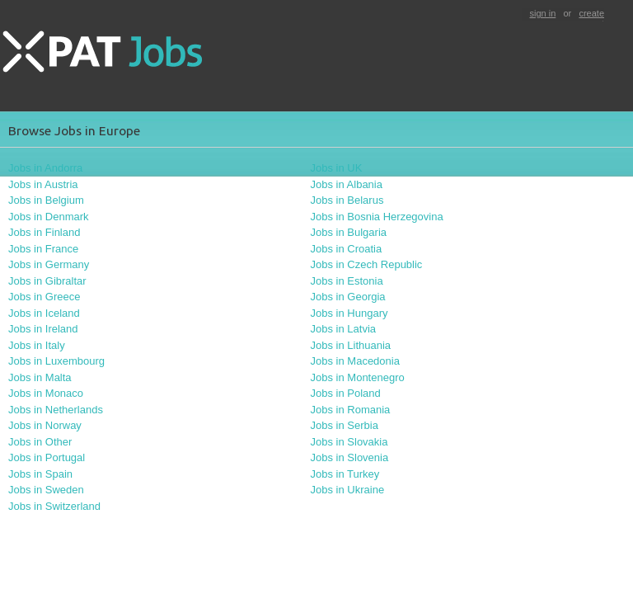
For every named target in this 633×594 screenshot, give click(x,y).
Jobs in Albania (346, 184)
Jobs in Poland (346, 393)
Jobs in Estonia (347, 281)
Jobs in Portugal (46, 457)
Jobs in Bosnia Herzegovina (377, 216)
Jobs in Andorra (45, 168)
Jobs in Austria (43, 184)
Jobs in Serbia (344, 425)
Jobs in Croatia (346, 249)
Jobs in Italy (36, 345)
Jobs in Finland (44, 232)
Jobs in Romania (351, 409)
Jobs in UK (337, 168)
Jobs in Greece (44, 296)
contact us (22, 549)
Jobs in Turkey (345, 474)
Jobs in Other (40, 442)
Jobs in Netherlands (55, 409)
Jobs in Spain (40, 474)
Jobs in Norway (45, 425)
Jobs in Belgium (46, 200)
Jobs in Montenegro (358, 377)
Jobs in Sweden (46, 489)
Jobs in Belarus (347, 200)
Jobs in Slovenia (350, 457)
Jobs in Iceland (44, 313)
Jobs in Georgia (348, 296)
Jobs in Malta (40, 377)
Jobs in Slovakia (349, 442)
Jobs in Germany (48, 264)
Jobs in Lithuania (351, 345)
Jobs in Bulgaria (349, 232)
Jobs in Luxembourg (56, 361)
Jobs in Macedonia (355, 361)
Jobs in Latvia (344, 329)
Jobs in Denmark (48, 216)
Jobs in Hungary (349, 313)
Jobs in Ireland (43, 329)
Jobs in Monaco (45, 393)
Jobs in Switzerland (54, 506)
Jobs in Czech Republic (367, 264)
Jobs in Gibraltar (47, 281)
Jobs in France (43, 249)
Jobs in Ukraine (348, 489)
